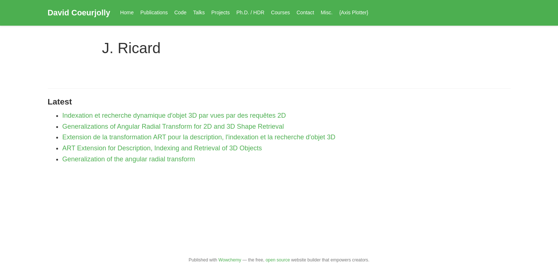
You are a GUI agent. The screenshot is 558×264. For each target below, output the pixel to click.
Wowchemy (230, 260)
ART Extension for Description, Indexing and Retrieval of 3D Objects (162, 148)
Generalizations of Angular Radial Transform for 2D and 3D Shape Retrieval (173, 126)
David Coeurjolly (79, 12)
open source (278, 260)
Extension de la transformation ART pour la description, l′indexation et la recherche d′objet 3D (199, 137)
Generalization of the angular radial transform (128, 159)
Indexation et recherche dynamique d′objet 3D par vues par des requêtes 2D (174, 115)
